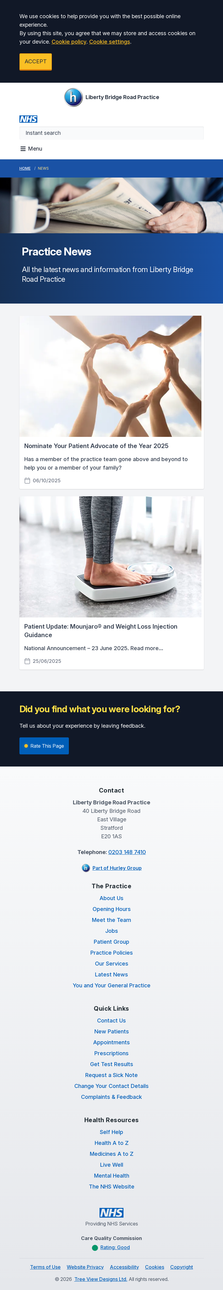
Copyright (181, 1267)
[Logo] (111, 97)
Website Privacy (85, 1267)
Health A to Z (112, 1143)
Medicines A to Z (111, 1154)
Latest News (111, 974)
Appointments (111, 1042)
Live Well (111, 1165)
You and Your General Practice (111, 985)
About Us (111, 898)
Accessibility (124, 1267)
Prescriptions (111, 1053)
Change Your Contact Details (111, 1086)
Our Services (111, 963)
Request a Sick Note (111, 1075)
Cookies (154, 1267)
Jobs (111, 931)
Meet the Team (111, 920)
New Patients (111, 1031)
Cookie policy (69, 41)
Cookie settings (109, 41)
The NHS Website (111, 1186)
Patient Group (111, 942)
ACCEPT (36, 61)
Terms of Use (45, 1267)
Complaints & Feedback (111, 1097)
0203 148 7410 (127, 852)
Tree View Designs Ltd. (100, 1279)
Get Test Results (111, 1064)
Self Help (111, 1132)
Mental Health (111, 1175)
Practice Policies (111, 952)
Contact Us (111, 1020)
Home (25, 168)
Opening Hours (112, 909)
